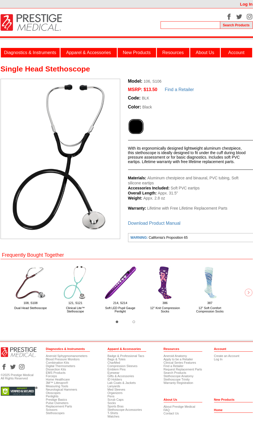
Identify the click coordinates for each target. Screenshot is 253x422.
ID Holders (115, 379)
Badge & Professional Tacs (126, 356)
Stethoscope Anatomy (179, 376)
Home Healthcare (58, 379)
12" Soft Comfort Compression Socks (210, 309)
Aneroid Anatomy (175, 356)
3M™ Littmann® (57, 382)
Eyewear (114, 372)
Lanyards (114, 386)
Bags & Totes (117, 359)
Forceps (51, 376)
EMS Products (56, 372)
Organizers (115, 393)
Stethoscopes (55, 413)
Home (218, 410)
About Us (205, 52)
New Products (137, 52)
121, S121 (75, 303)
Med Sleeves (117, 389)
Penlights (52, 396)
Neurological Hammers (61, 389)
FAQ (167, 410)
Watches (113, 416)
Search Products (175, 372)
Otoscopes (53, 393)
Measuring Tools (57, 386)
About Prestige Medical (179, 406)
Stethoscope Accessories (125, 409)
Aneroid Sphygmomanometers (67, 356)
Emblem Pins (117, 369)
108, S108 (31, 303)
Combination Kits (57, 362)
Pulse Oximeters (57, 403)
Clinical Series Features (180, 362)
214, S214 (120, 303)
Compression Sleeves (123, 366)
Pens (111, 396)
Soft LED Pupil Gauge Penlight (120, 309)
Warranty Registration (178, 382)
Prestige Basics (56, 399)
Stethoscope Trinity (177, 379)
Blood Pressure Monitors (63, 359)
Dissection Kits (56, 369)
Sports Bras (116, 406)
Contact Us (171, 413)
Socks (112, 403)
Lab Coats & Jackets (122, 382)
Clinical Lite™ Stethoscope (75, 309)
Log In (246, 4)
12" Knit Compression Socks (165, 309)
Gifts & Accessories (121, 376)
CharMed (114, 362)
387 (209, 303)
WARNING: (140, 238)
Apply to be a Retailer (178, 359)
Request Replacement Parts (183, 369)
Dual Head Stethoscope (30, 308)
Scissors (52, 409)
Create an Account (227, 356)
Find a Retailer (179, 89)
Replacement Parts (59, 406)
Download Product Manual (154, 223)
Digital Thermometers (60, 366)
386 (165, 303)
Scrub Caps (116, 399)
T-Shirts (113, 413)
